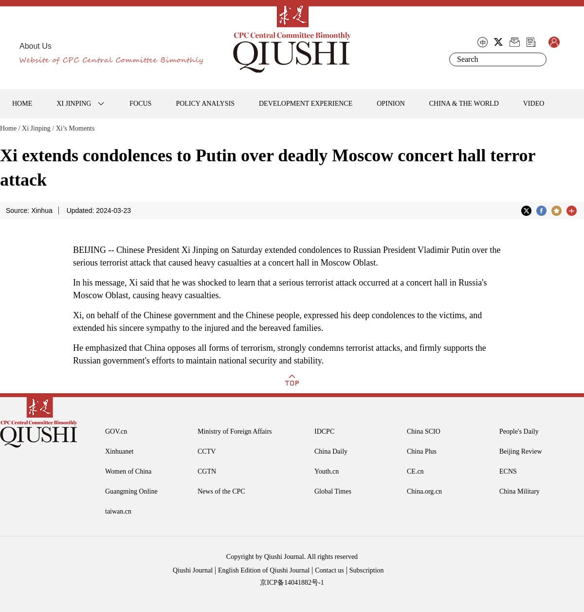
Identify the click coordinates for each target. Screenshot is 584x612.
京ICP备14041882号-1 (292, 582)
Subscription (366, 570)
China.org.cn (424, 491)
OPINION (391, 103)
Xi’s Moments (75, 128)
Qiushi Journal (193, 570)
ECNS (508, 471)
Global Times (332, 491)
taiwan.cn (118, 511)
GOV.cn (116, 431)
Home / (10, 128)
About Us (35, 46)
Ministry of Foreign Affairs (235, 431)
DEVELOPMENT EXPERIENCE (305, 103)
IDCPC (324, 431)
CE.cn (415, 471)
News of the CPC (221, 491)
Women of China (128, 471)
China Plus (422, 451)
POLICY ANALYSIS (205, 103)
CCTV (207, 451)
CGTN (207, 471)
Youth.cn (326, 471)
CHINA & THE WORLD (464, 103)
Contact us (329, 570)
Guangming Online (131, 491)
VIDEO (534, 103)
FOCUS (140, 103)
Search (537, 59)
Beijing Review (520, 451)
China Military (519, 491)
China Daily (330, 451)
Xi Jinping (36, 128)
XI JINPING (73, 103)
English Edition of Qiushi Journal (264, 570)
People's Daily (519, 431)
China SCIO (423, 431)
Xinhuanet (119, 451)
